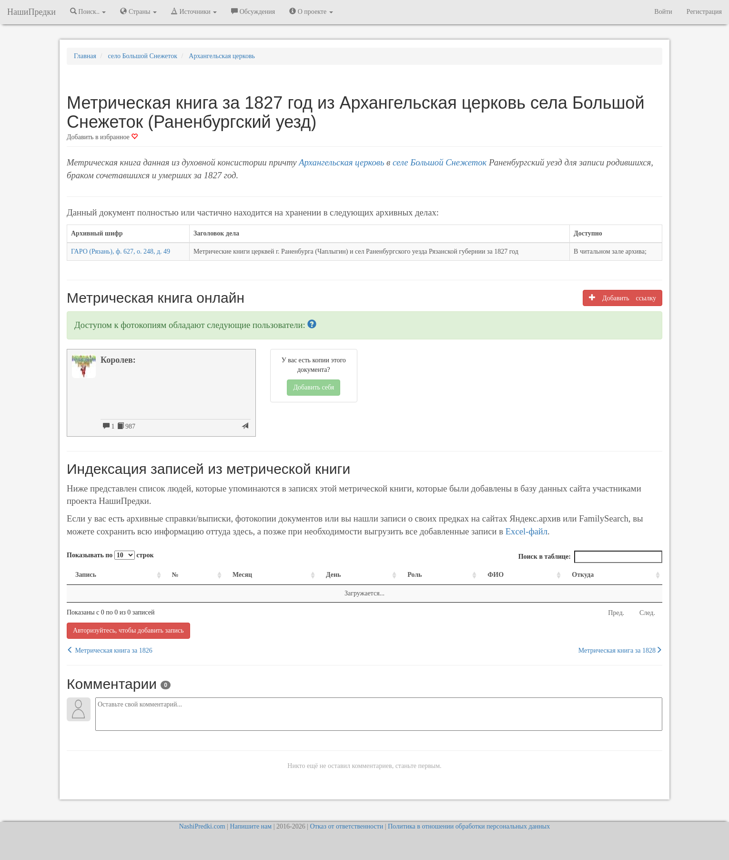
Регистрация (704, 11)
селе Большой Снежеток (439, 162)
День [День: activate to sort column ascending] (333, 574)
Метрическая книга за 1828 (620, 650)
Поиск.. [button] (88, 11)
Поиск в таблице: (590, 557)
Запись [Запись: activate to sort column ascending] (85, 574)
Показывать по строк (110, 555)
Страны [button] (138, 11)
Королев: (118, 360)
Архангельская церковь (341, 162)
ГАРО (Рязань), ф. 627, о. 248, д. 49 (120, 251)
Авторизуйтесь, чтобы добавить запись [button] (128, 630)
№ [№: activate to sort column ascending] (175, 574)
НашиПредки (31, 12)
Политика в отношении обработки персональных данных (469, 826)
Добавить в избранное (102, 137)
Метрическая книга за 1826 (109, 650)
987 (126, 426)
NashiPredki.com (202, 826)
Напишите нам (251, 826)
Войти (663, 11)
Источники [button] (194, 11)
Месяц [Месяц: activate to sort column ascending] (242, 574)
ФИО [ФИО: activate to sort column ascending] (495, 574)
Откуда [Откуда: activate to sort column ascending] (583, 574)
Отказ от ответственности (346, 826)
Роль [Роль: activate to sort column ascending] (414, 574)
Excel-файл (526, 531)
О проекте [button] (311, 11)
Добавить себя (313, 387)
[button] (311, 325)
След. (647, 612)
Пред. (616, 612)
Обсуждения (253, 11)
